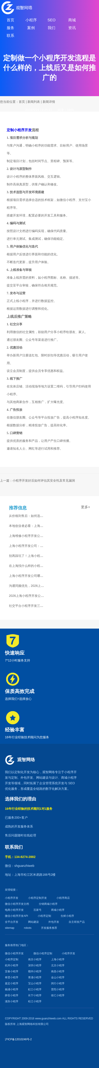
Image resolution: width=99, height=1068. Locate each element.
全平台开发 (11, 921)
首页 (22, 101)
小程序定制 (44, 915)
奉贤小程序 (11, 977)
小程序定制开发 (37, 897)
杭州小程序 (11, 965)
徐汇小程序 (57, 995)
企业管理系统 (48, 783)
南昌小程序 (57, 971)
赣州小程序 (34, 971)
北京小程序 (57, 965)
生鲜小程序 (67, 915)
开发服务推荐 (49, 927)
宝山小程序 (34, 983)
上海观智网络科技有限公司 (32, 1024)
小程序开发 (11, 897)
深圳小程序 (34, 965)
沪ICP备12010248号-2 (18, 1039)
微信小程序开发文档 (17, 903)
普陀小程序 (57, 989)
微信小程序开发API (16, 915)
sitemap (9, 927)
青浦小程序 (34, 977)
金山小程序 (57, 977)
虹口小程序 (34, 989)
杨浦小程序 (11, 989)
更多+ (85, 507)
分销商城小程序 (48, 903)
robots (27, 927)
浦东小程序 (11, 1001)
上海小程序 (57, 959)
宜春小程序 (11, 971)
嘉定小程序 (11, 983)
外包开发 (53, 921)
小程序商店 (63, 897)
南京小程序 (34, 959)
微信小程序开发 (14, 953)
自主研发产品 (77, 921)
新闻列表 (33, 101)
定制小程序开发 (19, 130)
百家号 (37, 909)
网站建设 (42, 777)
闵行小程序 (57, 983)
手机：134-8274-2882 (20, 857)
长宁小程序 (34, 995)
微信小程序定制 (42, 953)
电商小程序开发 (14, 909)
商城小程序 (69, 777)
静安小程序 (11, 995)
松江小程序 (34, 1001)
